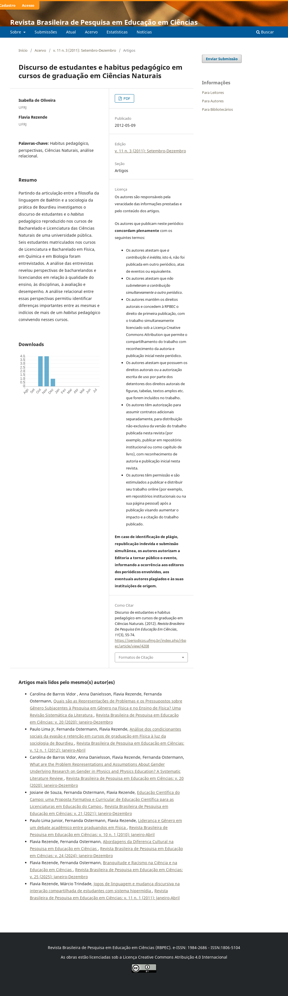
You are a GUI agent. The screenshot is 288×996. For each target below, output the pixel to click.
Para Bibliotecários (217, 109)
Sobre (16, 32)
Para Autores (213, 100)
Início (23, 50)
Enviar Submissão (222, 58)
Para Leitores (213, 92)
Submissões (46, 32)
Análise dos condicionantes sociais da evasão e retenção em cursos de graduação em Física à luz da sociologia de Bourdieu (105, 736)
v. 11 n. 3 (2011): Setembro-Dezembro (84, 50)
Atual (71, 32)
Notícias (144, 32)
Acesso (28, 5)
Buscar (265, 32)
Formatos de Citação (136, 657)
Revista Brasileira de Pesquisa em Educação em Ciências (104, 22)
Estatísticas (117, 32)
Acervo (91, 32)
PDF (126, 98)
